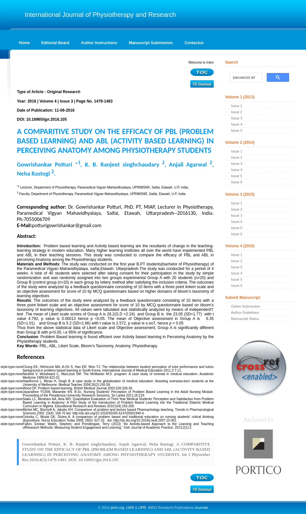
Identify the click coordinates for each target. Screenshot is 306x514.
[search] (245, 77)
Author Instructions (99, 43)
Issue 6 (236, 182)
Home (24, 43)
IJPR (142, 507)
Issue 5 (236, 130)
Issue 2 (236, 112)
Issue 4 (236, 124)
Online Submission (245, 306)
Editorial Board (55, 43)
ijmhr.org (117, 507)
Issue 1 (236, 106)
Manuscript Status (245, 319)
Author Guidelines (245, 312)
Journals (201, 507)
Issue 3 (236, 118)
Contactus (194, 43)
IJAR (130, 507)
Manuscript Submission (151, 43)
